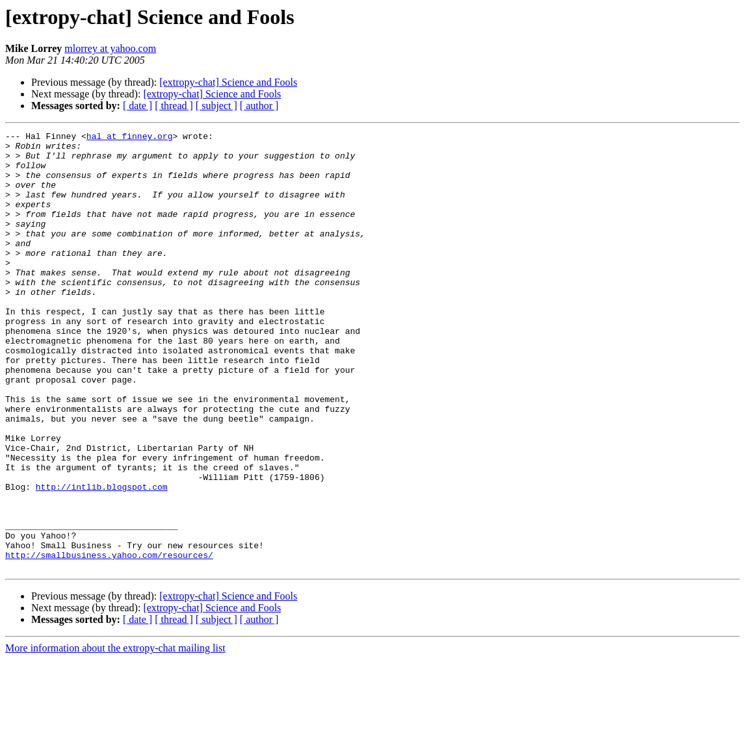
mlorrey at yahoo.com (110, 48)
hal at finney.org (129, 138)
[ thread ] (174, 105)
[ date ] (137, 105)
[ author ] (259, 105)
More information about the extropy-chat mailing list (115, 735)
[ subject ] (216, 105)
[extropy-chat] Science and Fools (228, 82)
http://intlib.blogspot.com (102, 558)
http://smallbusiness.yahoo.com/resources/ (109, 640)
